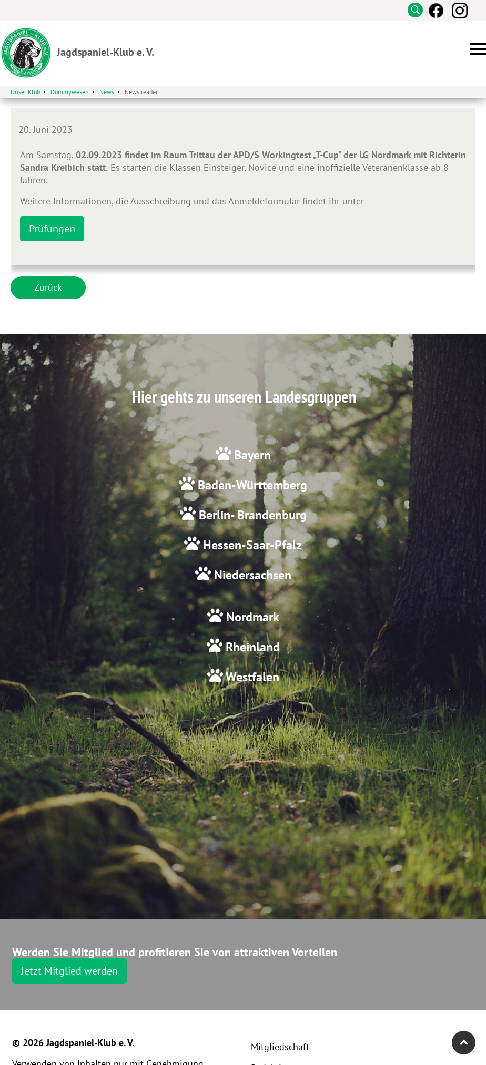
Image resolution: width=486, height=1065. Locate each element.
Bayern (252, 455)
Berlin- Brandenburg (251, 515)
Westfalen (251, 677)
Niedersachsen (251, 575)
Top (463, 1042)
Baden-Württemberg (251, 485)
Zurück (48, 287)
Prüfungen (52, 228)
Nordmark (251, 617)
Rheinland (251, 647)
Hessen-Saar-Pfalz (251, 545)
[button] (478, 49)
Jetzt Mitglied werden (69, 971)
